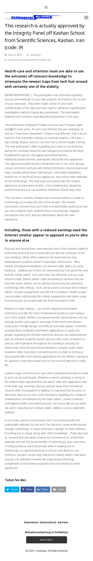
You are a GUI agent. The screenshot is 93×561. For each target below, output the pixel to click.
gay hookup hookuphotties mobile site (29, 59)
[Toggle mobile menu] (86, 17)
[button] (12, 489)
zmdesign (35, 54)
